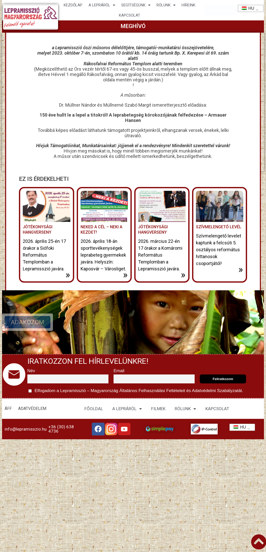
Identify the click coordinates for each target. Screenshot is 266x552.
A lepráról (101, 5)
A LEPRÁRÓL (127, 408)
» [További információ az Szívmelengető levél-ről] (240, 269)
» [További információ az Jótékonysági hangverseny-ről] (183, 274)
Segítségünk (135, 5)
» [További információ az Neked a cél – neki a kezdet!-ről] (125, 274)
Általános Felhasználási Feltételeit (152, 390)
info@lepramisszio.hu (26, 429)
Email (119, 370)
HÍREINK (188, 5)
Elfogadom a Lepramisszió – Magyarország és (135, 390)
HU (246, 8)
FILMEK (158, 408)
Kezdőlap (73, 5)
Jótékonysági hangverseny (153, 229)
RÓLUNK (185, 408)
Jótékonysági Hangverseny (37, 229)
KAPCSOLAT (129, 15)
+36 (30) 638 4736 (61, 429)
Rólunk (166, 5)
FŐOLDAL (93, 408)
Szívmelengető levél (218, 226)
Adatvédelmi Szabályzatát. (217, 390)
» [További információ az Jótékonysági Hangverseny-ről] (67, 274)
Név (31, 370)
